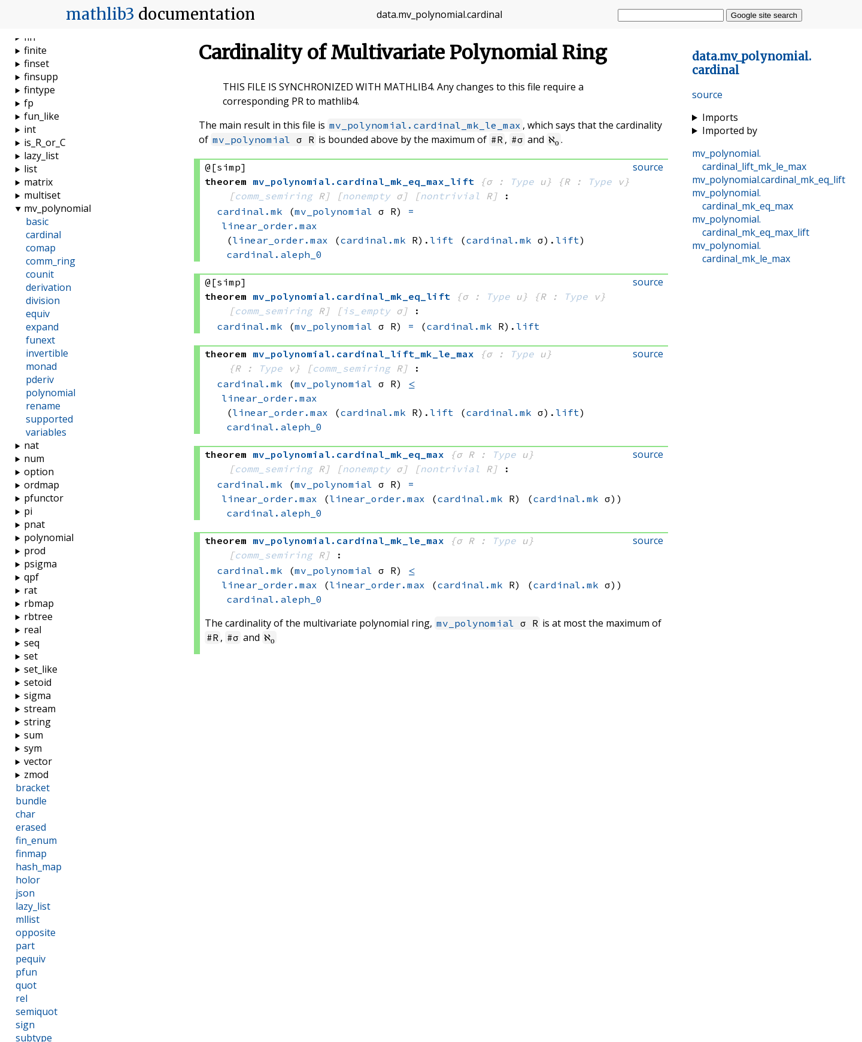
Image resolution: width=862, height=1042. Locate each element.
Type (522, 181)
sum (33, 735)
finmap (31, 853)
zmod (36, 774)
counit (40, 274)
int (30, 129)
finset (36, 63)
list (30, 168)
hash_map (39, 866)
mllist (28, 919)
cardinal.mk (250, 211)
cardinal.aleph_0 (274, 254)
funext (40, 340)
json (25, 893)
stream (40, 708)
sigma (37, 695)
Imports (720, 117)
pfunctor (43, 498)
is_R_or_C (45, 142)
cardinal (43, 234)
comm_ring (50, 261)
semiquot (36, 1011)
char (25, 814)
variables (46, 432)
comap (41, 247)
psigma (40, 563)
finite (35, 50)
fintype (39, 89)
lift (442, 240)
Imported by (729, 130)
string (37, 721)
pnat (34, 524)
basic (37, 221)
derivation (48, 287)
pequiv (30, 958)
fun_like (41, 116)
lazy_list (41, 155)
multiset (42, 195)
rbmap (39, 603)
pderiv (40, 379)
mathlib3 (100, 14)
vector (38, 761)
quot (26, 985)
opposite (36, 932)
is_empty (366, 311)
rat (30, 590)
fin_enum (36, 840)
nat (31, 445)
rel (22, 998)
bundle (31, 800)
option (39, 471)
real (32, 629)
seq (32, 642)
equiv (38, 313)
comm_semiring (273, 196)
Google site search (764, 15)
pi (28, 511)
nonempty (366, 196)
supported (49, 419)
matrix (38, 182)
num (34, 458)
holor (28, 879)
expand (42, 326)
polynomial (50, 392)
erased (31, 827)
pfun (26, 972)
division (43, 300)
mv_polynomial (251, 139)
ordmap (41, 484)
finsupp (41, 76)
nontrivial (450, 196)
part (25, 945)
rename (43, 405)
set (31, 656)
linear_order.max (269, 226)
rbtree (38, 616)
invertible (47, 353)
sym (33, 748)
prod (34, 550)
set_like (40, 669)
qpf (31, 577)
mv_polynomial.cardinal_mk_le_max (425, 125)
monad (41, 366)
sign (25, 1024)
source (707, 94)
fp (29, 103)
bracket (33, 787)
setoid (37, 682)
